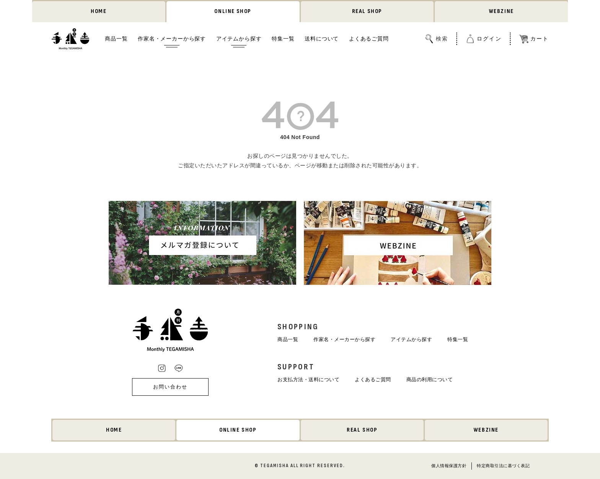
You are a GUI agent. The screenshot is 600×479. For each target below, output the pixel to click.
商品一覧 (116, 39)
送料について (322, 39)
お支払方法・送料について (308, 379)
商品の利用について (429, 379)
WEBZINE (501, 11)
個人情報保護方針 (448, 465)
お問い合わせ (170, 387)
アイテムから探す (239, 39)
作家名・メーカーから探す (172, 39)
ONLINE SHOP (233, 11)
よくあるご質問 (369, 39)
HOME (98, 11)
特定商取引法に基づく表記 (503, 465)
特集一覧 (283, 39)
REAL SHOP (367, 11)
